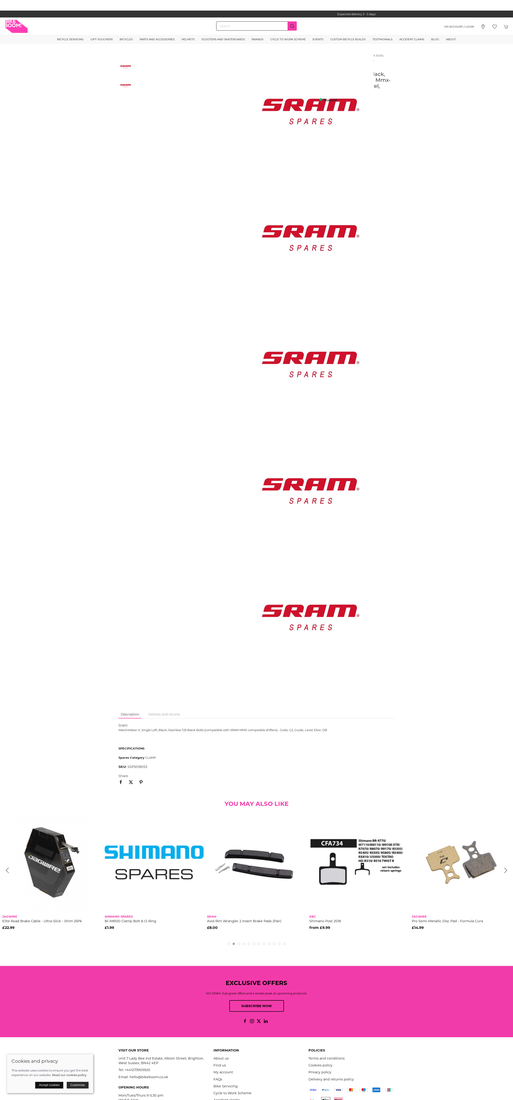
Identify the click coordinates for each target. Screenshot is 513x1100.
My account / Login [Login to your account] (459, 26)
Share (123, 776)
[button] (494, 26)
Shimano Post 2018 (325, 921)
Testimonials (382, 39)
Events (318, 39)
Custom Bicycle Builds (348, 39)
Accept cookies (49, 1085)
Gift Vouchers (102, 39)
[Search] (256, 26)
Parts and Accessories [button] (157, 39)
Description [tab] (130, 714)
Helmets (188, 39)
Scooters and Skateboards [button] (223, 39)
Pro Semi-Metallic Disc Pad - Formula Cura (447, 921)
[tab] (229, 944)
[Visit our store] (483, 26)
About (451, 39)
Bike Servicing (225, 1086)
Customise (77, 1085)
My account (223, 1072)
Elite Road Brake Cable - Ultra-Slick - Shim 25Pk (42, 921)
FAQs (217, 1079)
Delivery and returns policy (331, 1079)
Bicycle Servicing (70, 39)
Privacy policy (319, 1072)
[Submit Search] (292, 26)
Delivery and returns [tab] (164, 714)
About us (221, 1058)
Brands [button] (257, 39)
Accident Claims (411, 39)
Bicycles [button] (126, 39)
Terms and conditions (326, 1058)
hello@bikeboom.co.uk (149, 1077)
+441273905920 (137, 1070)
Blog (435, 39)
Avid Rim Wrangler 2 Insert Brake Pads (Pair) (244, 921)
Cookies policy (320, 1065)
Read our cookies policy (69, 1075)
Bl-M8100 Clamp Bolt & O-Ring (130, 921)
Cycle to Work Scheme (288, 39)
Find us (219, 1065)
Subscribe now (256, 1006)
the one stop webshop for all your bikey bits (256, 14)
